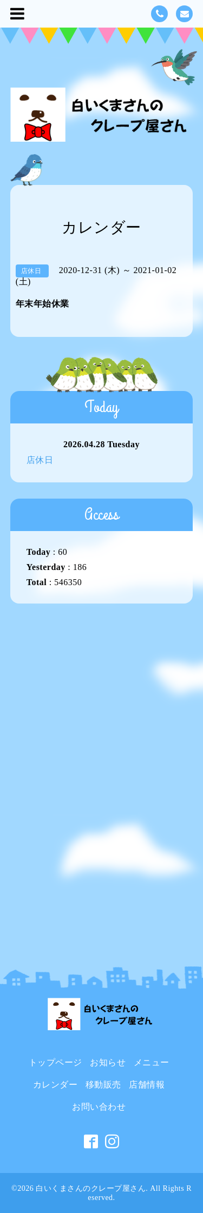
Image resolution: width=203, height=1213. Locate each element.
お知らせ (108, 1062)
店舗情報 (147, 1084)
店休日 (40, 460)
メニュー (151, 1062)
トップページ (55, 1062)
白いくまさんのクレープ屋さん (91, 1188)
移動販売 (103, 1084)
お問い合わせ (99, 1106)
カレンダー (55, 1084)
